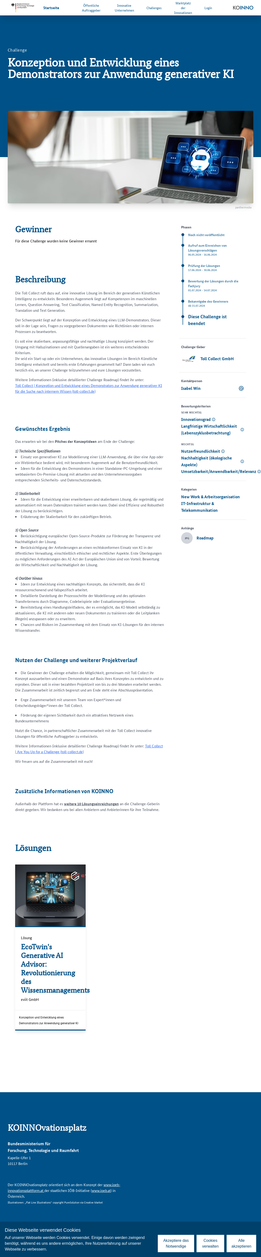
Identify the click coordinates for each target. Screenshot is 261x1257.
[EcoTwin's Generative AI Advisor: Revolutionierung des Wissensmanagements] (50, 969)
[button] (212, 419)
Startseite (51, 7)
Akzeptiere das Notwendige (176, 1243)
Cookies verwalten (210, 1243)
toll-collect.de (84, 391)
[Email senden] (241, 388)
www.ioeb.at (101, 1190)
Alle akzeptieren (241, 1243)
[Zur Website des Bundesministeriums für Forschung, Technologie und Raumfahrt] (23, 7)
